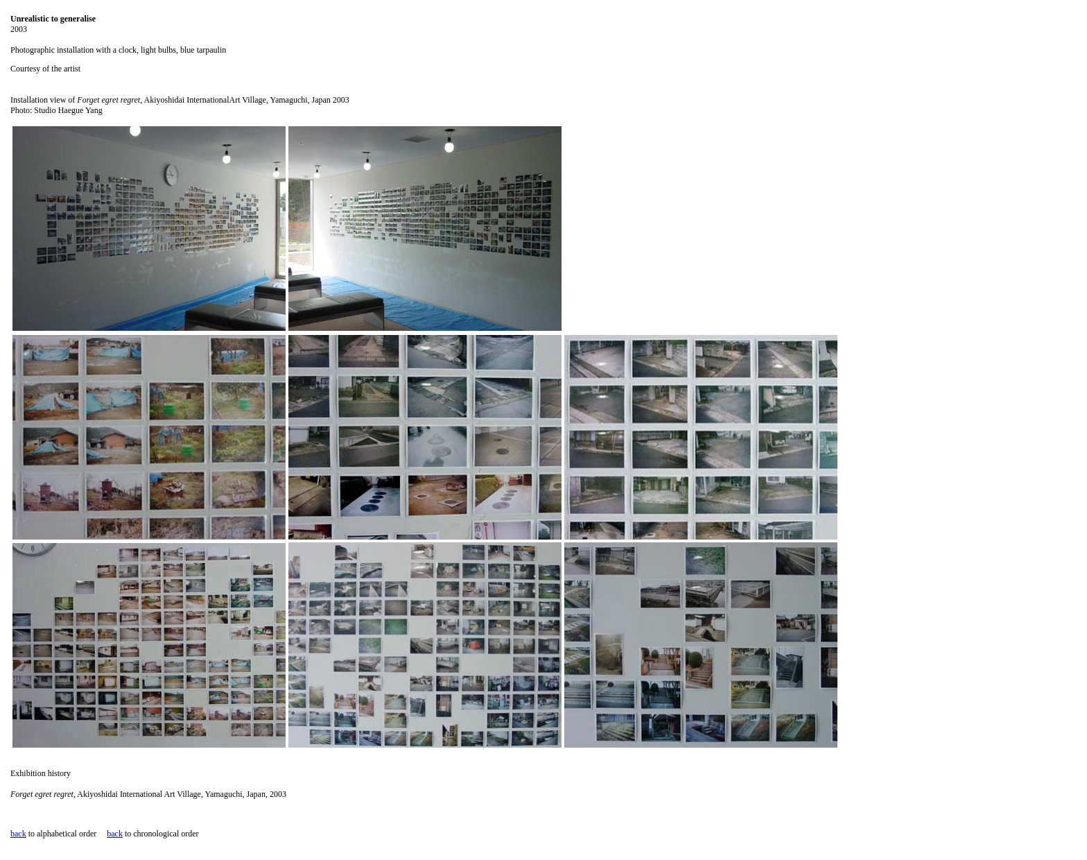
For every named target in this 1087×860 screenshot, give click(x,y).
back (18, 834)
